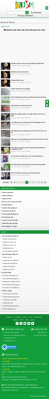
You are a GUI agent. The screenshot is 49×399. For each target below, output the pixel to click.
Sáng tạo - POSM (18, 320)
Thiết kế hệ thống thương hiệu (11, 297)
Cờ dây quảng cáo (7, 204)
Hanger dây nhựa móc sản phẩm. (20, 88)
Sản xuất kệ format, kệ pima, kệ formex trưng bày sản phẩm (28, 164)
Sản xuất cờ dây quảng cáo (10, 275)
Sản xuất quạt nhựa (7, 217)
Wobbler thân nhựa (8, 248)
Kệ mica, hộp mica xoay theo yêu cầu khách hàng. (25, 173)
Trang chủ (9, 317)
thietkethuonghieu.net (11, 387)
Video (27, 320)
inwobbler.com (6, 390)
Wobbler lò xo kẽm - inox (9, 245)
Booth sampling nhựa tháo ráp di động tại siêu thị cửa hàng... (29, 97)
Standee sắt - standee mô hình (11, 281)
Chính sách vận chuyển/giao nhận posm (14, 335)
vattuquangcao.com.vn (37, 387)
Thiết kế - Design (7, 290)
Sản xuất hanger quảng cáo (10, 254)
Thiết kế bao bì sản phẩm (10, 300)
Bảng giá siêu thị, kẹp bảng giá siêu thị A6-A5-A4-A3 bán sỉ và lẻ (29, 139)
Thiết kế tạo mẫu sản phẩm (10, 223)
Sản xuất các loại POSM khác (11, 287)
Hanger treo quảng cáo (9, 266)
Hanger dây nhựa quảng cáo (11, 260)
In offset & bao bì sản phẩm (10, 220)
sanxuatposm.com (24, 387)
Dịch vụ (25, 317)
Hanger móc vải (6, 198)
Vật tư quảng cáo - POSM (9, 226)
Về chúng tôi (17, 317)
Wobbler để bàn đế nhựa (9, 239)
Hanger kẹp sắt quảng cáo (10, 263)
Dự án (31, 317)
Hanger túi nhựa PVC (9, 269)
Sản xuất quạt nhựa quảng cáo (11, 284)
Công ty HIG (42, 396)
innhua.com (14, 390)
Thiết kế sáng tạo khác (9, 309)
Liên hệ (32, 320)
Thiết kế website (34, 396)
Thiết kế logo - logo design (10, 293)
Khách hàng (38, 317)
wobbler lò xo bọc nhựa (9, 242)
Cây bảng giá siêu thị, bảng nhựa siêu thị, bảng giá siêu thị (28, 122)
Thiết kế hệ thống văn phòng (11, 306)
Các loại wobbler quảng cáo (10, 251)
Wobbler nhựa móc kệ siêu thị (19, 72)
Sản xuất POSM (6, 272)
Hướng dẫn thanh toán (10, 338)
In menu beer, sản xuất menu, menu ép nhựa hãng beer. (27, 156)
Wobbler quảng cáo (7, 192)
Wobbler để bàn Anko (17, 80)
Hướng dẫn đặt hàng (9, 340)
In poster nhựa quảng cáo (9, 208)
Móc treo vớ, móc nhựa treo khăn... (12, 201)
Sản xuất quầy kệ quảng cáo (10, 214)
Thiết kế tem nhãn (8, 303)
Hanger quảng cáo (7, 195)
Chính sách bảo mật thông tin (12, 332)
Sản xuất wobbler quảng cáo (10, 236)
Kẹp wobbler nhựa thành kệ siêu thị (21, 105)
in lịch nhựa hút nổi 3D (8, 211)
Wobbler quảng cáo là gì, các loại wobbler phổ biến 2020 (27, 63)
